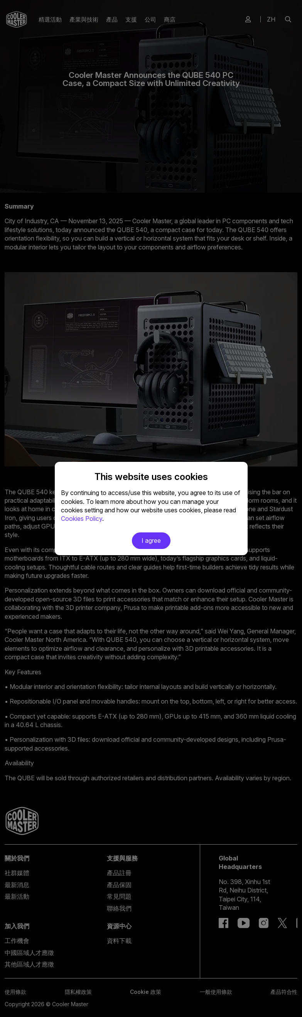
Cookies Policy (81, 518)
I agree (151, 540)
